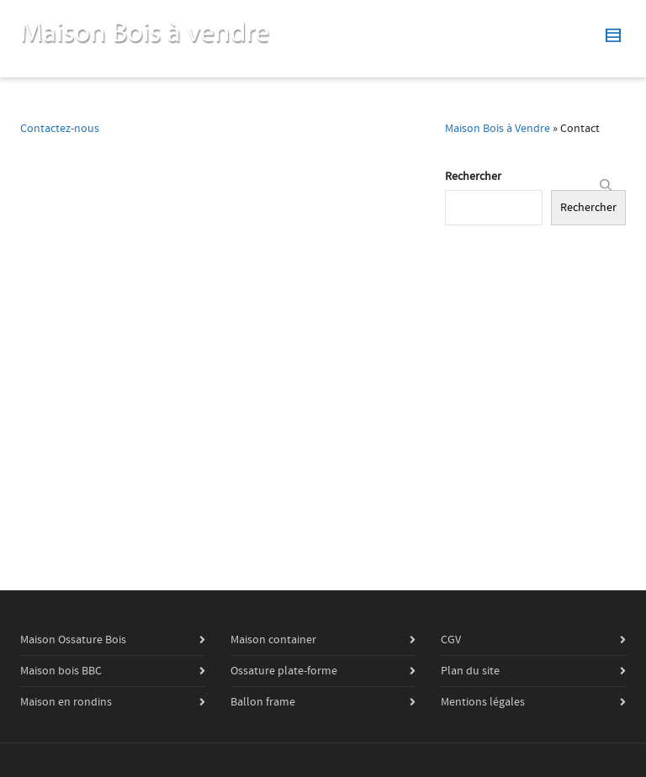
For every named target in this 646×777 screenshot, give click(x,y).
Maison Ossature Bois (73, 640)
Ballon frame (262, 702)
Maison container (273, 640)
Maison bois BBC (61, 671)
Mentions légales (483, 702)
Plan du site (470, 671)
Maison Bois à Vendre (497, 128)
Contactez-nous (59, 128)
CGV (451, 640)
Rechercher (473, 176)
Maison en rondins (66, 702)
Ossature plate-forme (283, 671)
